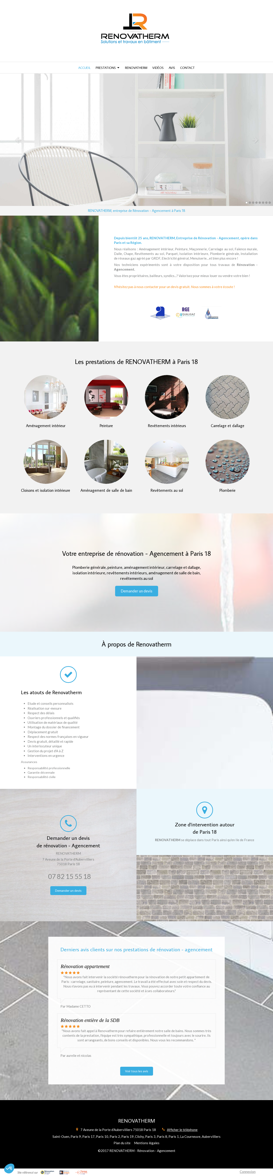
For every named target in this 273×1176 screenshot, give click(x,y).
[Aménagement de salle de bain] (106, 462)
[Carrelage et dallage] (228, 397)
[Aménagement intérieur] (46, 397)
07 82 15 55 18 (69, 876)
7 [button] (266, 203)
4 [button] (256, 203)
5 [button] (260, 203)
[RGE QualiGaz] (186, 313)
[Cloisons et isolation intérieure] (46, 462)
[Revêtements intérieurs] (167, 397)
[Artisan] (160, 313)
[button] (9, 1168)
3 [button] (253, 203)
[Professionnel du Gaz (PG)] (211, 313)
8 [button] (270, 203)
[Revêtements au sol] (167, 462)
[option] (136, 140)
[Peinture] (106, 397)
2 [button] (250, 203)
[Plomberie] (228, 462)
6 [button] (263, 203)
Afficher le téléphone (182, 1130)
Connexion (248, 1172)
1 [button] (246, 203)
